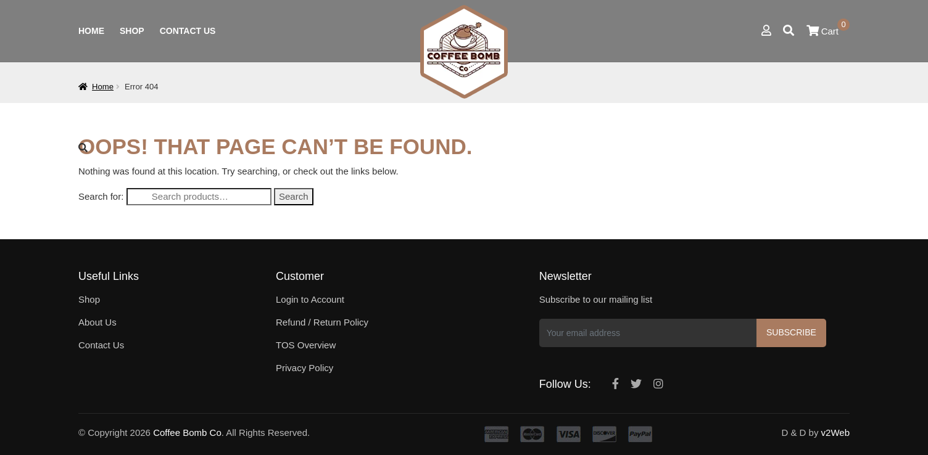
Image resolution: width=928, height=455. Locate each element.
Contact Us (188, 31)
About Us (97, 322)
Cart (828, 31)
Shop (132, 31)
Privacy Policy (304, 368)
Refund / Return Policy (322, 322)
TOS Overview (306, 345)
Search (294, 196)
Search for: (100, 196)
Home (91, 31)
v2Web (835, 432)
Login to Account (310, 299)
